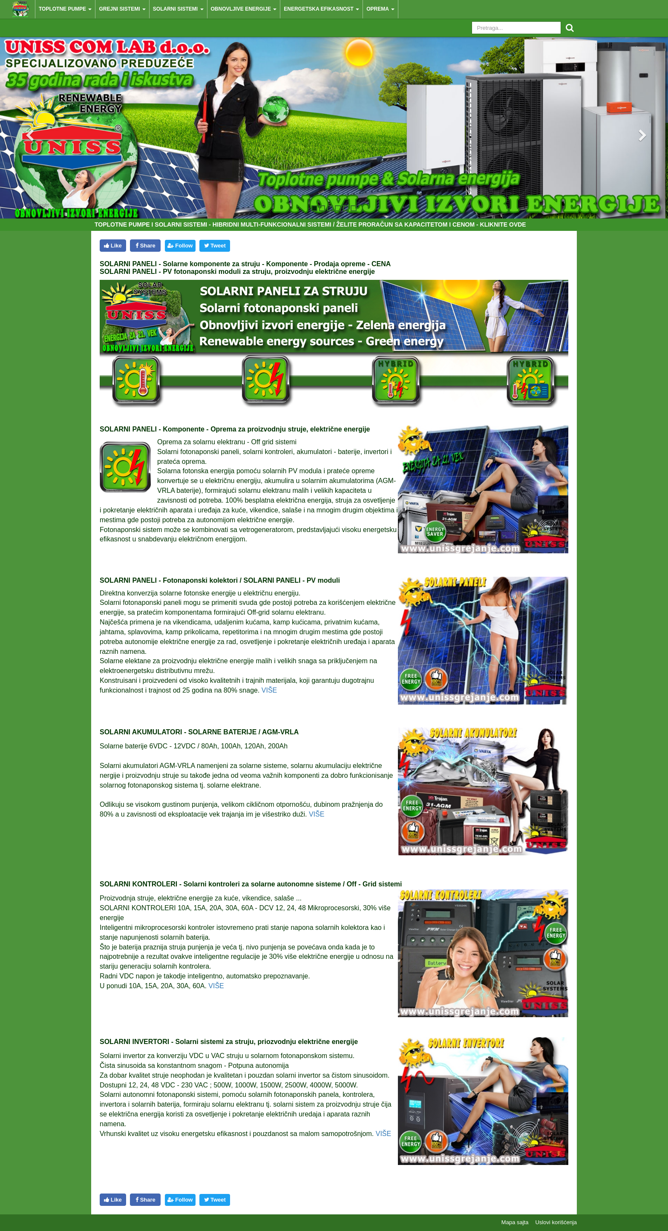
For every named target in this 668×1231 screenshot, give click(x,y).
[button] (23, 127)
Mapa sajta (515, 1222)
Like (113, 245)
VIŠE (269, 690)
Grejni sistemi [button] (122, 9)
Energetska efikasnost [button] (321, 9)
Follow (180, 245)
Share (145, 245)
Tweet (215, 245)
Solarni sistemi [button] (178, 9)
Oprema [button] (380, 9)
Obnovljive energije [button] (244, 9)
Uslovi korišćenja (556, 1222)
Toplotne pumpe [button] (65, 9)
